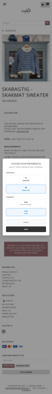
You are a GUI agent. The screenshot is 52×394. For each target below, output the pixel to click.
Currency (10, 197)
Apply (26, 229)
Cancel (26, 222)
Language (10, 173)
